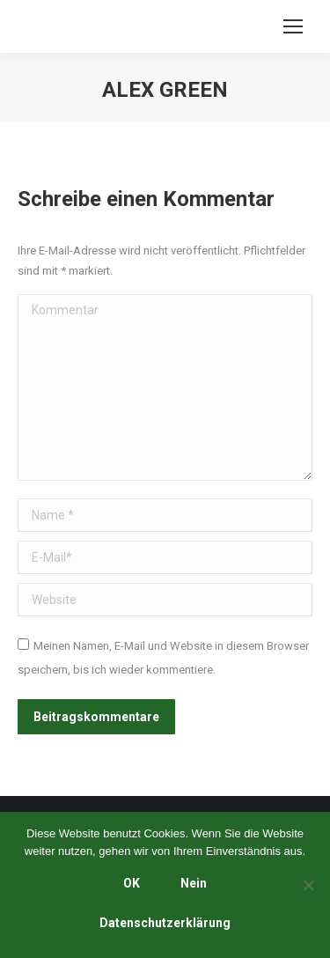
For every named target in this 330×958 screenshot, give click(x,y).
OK (131, 883)
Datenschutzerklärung (165, 923)
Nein (193, 883)
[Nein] (308, 885)
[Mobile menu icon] (293, 26)
